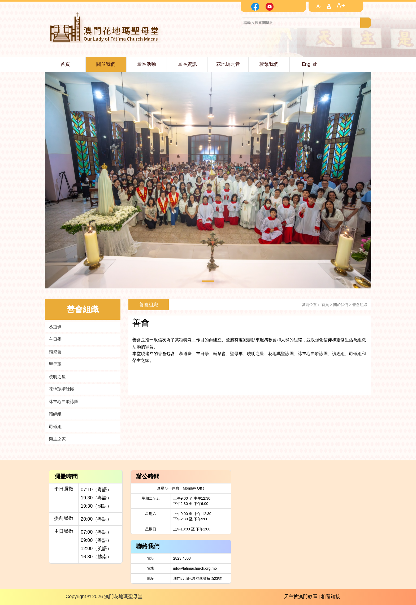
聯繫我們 (269, 64)
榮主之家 (57, 439)
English (310, 64)
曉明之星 (57, 376)
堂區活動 (146, 64)
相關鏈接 (330, 596)
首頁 (65, 64)
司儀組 (55, 426)
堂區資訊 (187, 64)
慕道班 (55, 327)
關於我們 (105, 64)
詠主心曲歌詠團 (64, 401)
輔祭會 (55, 351)
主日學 (55, 339)
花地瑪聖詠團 (61, 389)
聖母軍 (55, 364)
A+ (341, 5)
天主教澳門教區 (300, 596)
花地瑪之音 (228, 64)
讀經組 (55, 414)
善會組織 (359, 304)
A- (319, 6)
